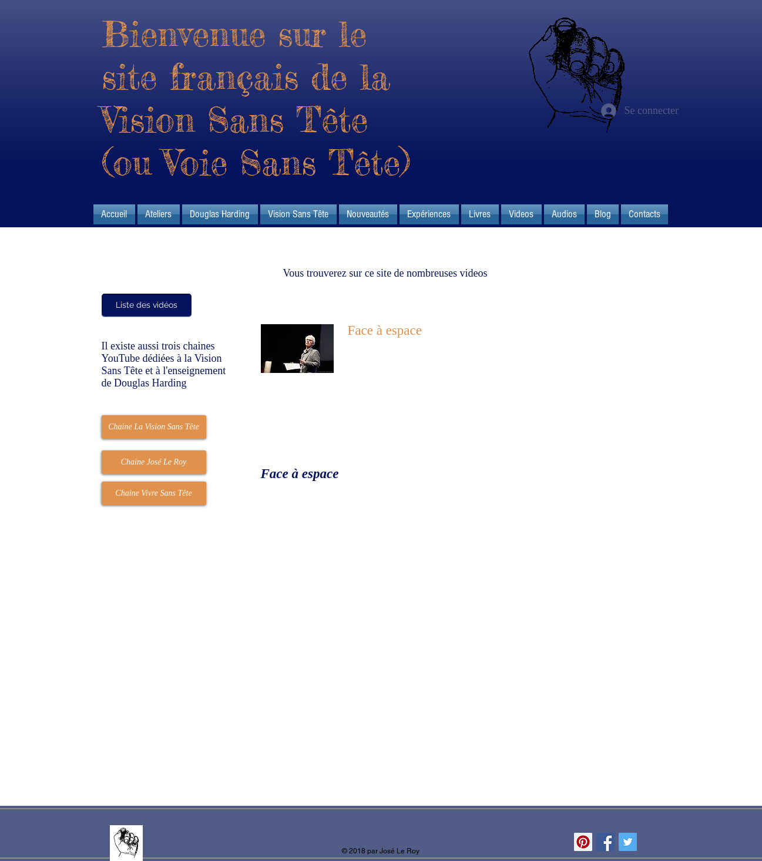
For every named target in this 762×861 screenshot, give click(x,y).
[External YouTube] (398, 591)
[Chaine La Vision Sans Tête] (154, 427)
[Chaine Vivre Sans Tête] (154, 493)
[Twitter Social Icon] (628, 842)
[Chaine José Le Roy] (154, 462)
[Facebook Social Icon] (605, 842)
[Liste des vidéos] (147, 305)
